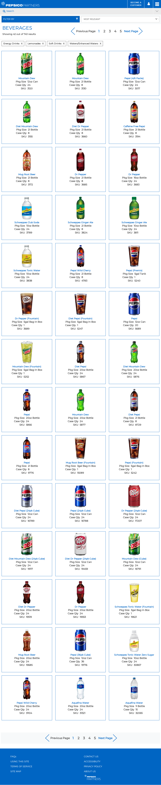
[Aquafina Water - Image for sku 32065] (134, 688)
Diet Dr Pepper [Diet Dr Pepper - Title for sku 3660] (80, 126)
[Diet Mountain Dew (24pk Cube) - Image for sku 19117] (27, 544)
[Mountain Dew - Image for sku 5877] (80, 399)
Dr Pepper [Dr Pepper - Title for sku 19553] (80, 606)
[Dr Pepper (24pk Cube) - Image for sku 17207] (134, 495)
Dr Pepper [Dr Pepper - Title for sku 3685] (80, 174)
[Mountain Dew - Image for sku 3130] (80, 63)
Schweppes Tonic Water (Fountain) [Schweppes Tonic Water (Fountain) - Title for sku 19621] (134, 606)
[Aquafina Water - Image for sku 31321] (80, 688)
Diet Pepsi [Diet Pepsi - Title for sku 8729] (134, 414)
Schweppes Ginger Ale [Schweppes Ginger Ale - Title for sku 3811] (134, 222)
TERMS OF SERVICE (21, 766)
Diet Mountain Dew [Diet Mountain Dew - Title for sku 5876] (134, 366)
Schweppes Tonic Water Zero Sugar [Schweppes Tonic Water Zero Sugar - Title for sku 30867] (134, 654)
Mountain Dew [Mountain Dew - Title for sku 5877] (80, 414)
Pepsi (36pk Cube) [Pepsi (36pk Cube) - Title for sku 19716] (80, 654)
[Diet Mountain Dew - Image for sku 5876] (134, 351)
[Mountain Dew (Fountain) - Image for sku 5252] (27, 351)
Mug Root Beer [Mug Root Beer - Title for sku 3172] (26, 174)
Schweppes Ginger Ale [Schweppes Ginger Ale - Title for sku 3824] (80, 222)
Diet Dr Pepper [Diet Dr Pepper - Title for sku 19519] (26, 606)
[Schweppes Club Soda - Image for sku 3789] (27, 207)
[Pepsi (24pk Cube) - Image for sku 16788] (80, 495)
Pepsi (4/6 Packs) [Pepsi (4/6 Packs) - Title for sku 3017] (134, 78)
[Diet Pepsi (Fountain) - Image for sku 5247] (80, 303)
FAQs (13, 757)
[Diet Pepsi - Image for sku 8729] (134, 399)
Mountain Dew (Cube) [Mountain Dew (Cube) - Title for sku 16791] (134, 558)
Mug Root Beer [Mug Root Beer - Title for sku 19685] (26, 654)
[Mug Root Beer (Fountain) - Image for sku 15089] (80, 447)
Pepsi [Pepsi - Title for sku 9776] (27, 462)
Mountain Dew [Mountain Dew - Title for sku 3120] (26, 78)
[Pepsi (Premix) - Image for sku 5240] (134, 255)
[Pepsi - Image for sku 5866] (27, 399)
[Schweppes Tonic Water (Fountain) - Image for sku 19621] (134, 592)
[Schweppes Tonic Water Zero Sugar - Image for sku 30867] (134, 640)
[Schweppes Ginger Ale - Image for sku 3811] (134, 207)
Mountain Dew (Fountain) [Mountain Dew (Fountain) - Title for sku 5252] (26, 366)
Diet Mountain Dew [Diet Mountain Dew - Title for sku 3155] (27, 126)
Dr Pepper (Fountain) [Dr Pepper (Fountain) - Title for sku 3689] (27, 318)
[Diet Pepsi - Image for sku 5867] (80, 351)
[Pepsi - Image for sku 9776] (27, 447)
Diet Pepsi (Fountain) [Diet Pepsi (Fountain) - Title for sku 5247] (80, 318)
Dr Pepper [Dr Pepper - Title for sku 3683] (134, 174)
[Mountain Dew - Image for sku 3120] (27, 63)
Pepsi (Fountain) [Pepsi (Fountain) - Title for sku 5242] (134, 462)
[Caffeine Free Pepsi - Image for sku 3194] (134, 111)
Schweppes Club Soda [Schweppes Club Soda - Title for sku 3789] (26, 222)
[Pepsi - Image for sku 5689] (134, 303)
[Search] (79, 11)
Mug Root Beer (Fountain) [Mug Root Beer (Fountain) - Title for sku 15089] (80, 462)
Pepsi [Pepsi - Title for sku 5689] (134, 318)
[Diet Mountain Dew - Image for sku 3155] (27, 111)
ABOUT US (90, 771)
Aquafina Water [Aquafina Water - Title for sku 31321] (80, 702)
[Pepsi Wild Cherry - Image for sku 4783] (80, 255)
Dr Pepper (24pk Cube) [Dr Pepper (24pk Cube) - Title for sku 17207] (134, 510)
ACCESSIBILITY (92, 761)
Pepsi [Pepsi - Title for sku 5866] (27, 414)
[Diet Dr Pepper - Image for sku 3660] (80, 111)
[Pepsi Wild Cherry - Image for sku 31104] (27, 688)
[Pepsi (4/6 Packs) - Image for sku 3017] (134, 63)
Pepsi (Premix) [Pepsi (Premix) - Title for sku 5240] (134, 270)
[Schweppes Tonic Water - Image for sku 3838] (27, 255)
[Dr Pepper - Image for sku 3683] (134, 159)
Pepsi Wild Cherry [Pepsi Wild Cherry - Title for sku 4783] (80, 270)
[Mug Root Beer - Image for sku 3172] (27, 159)
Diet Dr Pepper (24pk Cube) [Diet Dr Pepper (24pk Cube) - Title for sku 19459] (80, 558)
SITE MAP (15, 771)
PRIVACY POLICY (93, 766)
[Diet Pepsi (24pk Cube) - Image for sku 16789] (27, 495)
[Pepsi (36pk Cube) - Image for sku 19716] (80, 640)
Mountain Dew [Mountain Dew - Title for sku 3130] (80, 78)
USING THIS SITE (19, 761)
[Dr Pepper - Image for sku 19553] (80, 592)
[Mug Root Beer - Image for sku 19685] (27, 640)
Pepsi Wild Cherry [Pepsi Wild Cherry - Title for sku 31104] (27, 702)
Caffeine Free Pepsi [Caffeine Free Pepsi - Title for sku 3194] (134, 126)
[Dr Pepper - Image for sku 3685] (80, 159)
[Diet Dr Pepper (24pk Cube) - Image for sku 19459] (80, 544)
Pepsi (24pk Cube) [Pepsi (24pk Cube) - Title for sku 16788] (80, 510)
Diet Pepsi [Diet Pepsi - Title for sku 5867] (80, 366)
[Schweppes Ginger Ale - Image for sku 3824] (80, 207)
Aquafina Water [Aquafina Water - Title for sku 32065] (134, 702)
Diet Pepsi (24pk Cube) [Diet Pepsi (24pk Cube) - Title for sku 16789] (27, 510)
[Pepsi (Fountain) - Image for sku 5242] (134, 447)
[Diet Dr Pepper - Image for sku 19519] (27, 592)
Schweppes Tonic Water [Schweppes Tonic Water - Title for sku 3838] (26, 270)
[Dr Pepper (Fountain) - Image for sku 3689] (27, 303)
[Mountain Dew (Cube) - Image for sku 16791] (134, 544)
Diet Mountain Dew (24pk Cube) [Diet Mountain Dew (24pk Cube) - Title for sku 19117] (27, 558)
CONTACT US (91, 757)
